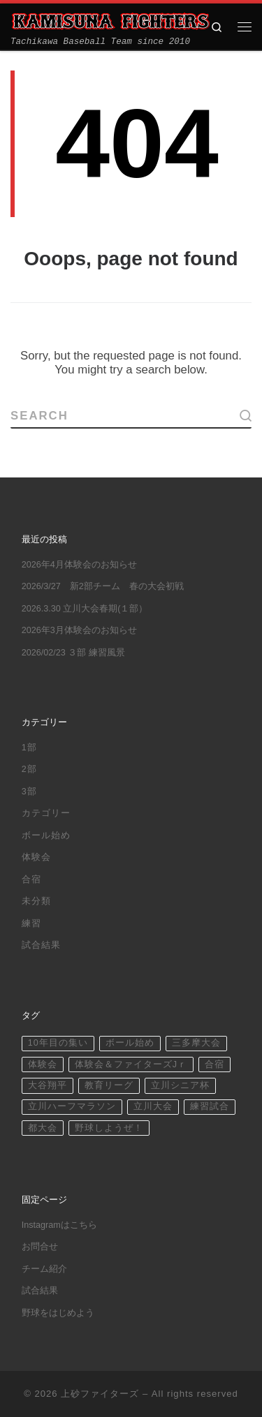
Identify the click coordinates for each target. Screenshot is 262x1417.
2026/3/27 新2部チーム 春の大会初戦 (103, 586)
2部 (29, 769)
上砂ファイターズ (100, 1393)
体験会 (36, 857)
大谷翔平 (47, 1085)
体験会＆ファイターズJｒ (131, 1064)
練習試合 (209, 1106)
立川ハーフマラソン (72, 1106)
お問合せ (40, 1247)
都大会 (42, 1128)
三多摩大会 (196, 1043)
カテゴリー (46, 813)
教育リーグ (109, 1085)
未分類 (36, 901)
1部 (29, 747)
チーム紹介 (44, 1269)
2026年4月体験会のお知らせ (79, 565)
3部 (29, 791)
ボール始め (46, 835)
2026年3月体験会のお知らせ (79, 630)
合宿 (31, 879)
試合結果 (41, 945)
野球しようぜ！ (109, 1128)
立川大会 (153, 1106)
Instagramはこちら (59, 1225)
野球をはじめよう (58, 1313)
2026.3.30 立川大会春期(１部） (85, 609)
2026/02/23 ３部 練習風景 (73, 653)
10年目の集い (58, 1043)
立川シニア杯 (180, 1085)
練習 (31, 923)
